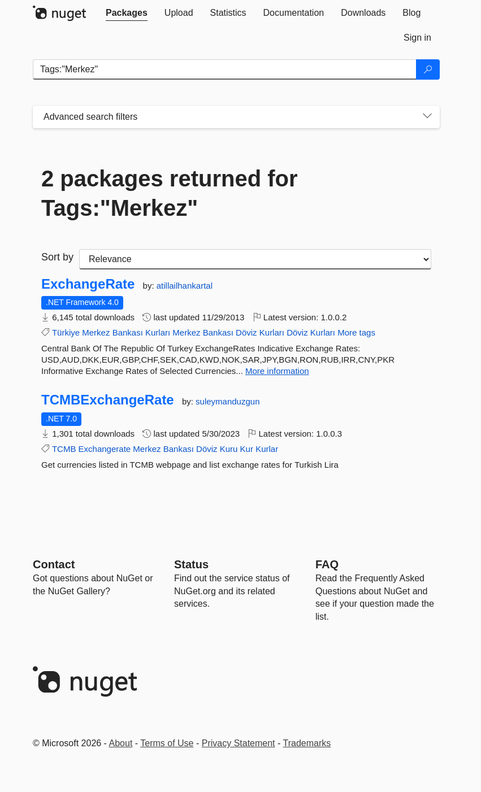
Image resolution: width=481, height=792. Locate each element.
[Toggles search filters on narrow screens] (427, 117)
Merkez (96, 332)
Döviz (246, 332)
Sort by (57, 257)
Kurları (157, 332)
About (121, 743)
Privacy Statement (238, 743)
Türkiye (66, 332)
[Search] (428, 69)
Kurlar (266, 449)
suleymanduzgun (227, 401)
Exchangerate (105, 449)
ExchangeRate (88, 284)
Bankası (127, 332)
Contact (54, 564)
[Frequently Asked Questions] (327, 564)
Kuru (229, 449)
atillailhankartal (185, 285)
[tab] (126, 13)
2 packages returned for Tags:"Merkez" (169, 193)
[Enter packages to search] (225, 69)
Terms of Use (166, 743)
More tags (356, 332)
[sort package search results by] (255, 259)
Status (191, 564)
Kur (246, 449)
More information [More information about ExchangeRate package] (277, 371)
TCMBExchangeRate (107, 400)
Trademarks (307, 743)
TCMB (64, 449)
